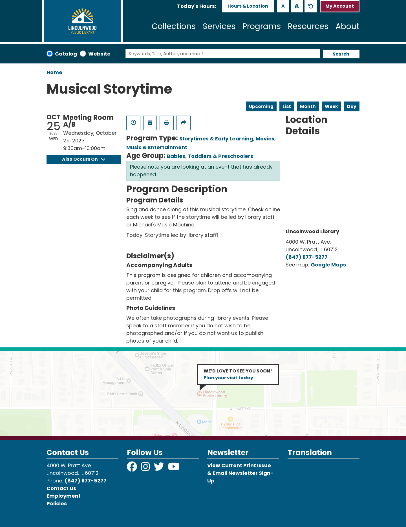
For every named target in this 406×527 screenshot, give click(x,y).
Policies (57, 503)
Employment (64, 495)
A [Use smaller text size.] (283, 6)
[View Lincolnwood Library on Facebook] (132, 468)
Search (341, 54)
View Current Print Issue (239, 465)
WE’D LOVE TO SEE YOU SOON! (238, 374)
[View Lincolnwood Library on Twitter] (159, 468)
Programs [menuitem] (261, 26)
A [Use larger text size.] (296, 5)
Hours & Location (248, 6)
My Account (339, 6)
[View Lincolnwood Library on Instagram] (146, 468)
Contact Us (61, 488)
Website (99, 53)
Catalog (66, 53)
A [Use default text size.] (310, 6)
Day (351, 106)
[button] (196, 6)
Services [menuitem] (219, 26)
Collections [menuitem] (174, 26)
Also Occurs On (83, 159)
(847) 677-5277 (307, 257)
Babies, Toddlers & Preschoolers (210, 156)
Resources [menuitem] (308, 26)
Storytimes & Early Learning (216, 138)
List (287, 106)
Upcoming (261, 106)
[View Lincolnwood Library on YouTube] (174, 468)
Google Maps (328, 264)
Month (308, 106)
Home (54, 72)
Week (331, 106)
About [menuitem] (347, 26)
